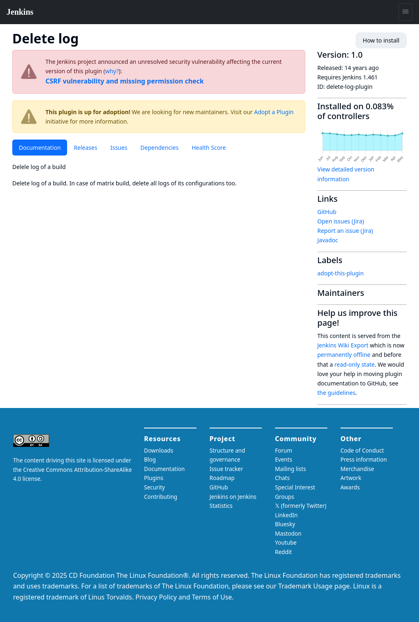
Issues (118, 147)
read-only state (354, 364)
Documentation (40, 147)
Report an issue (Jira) (345, 230)
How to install (381, 40)
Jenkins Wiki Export (343, 345)
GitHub (327, 212)
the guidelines (337, 393)
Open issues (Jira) (341, 221)
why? (112, 71)
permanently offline (344, 354)
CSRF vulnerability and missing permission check (124, 81)
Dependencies (159, 147)
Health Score (208, 147)
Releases (85, 147)
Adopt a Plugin (273, 112)
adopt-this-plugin (341, 273)
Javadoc (328, 240)
